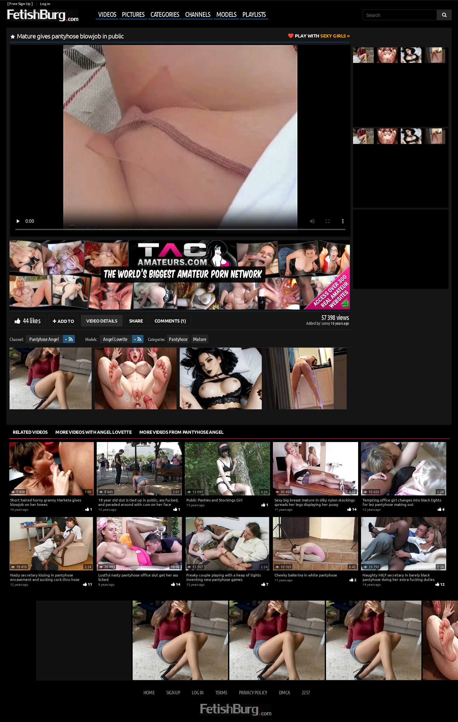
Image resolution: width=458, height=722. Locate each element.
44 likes (31, 320)
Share (136, 321)
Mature (199, 339)
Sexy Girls (320, 35)
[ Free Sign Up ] (19, 3)
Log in (45, 3)
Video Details (101, 321)
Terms (221, 692)
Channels (197, 14)
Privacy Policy (253, 692)
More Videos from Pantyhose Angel (181, 432)
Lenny (326, 323)
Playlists (254, 14)
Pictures (133, 14)
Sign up (173, 692)
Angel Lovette (115, 339)
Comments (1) (170, 321)
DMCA (284, 692)
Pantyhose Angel (44, 339)
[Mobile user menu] (174, 15)
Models (226, 14)
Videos (107, 14)
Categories (164, 14)
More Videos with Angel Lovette (93, 432)
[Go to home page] (42, 15)
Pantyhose (178, 339)
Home (149, 692)
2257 (306, 692)
